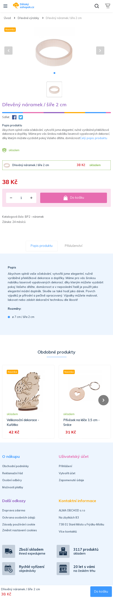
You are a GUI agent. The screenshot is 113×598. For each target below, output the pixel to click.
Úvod (7, 18)
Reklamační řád (12, 473)
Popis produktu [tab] (42, 246)
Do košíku (73, 197)
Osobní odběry (12, 480)
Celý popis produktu (93, 138)
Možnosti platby (12, 487)
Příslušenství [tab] (73, 246)
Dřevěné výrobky (28, 18)
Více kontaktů (68, 531)
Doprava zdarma (13, 510)
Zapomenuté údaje (71, 480)
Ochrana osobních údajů (18, 517)
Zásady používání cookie (18, 524)
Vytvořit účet (67, 473)
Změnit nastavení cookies (19, 530)
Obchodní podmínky (15, 466)
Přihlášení (65, 466)
